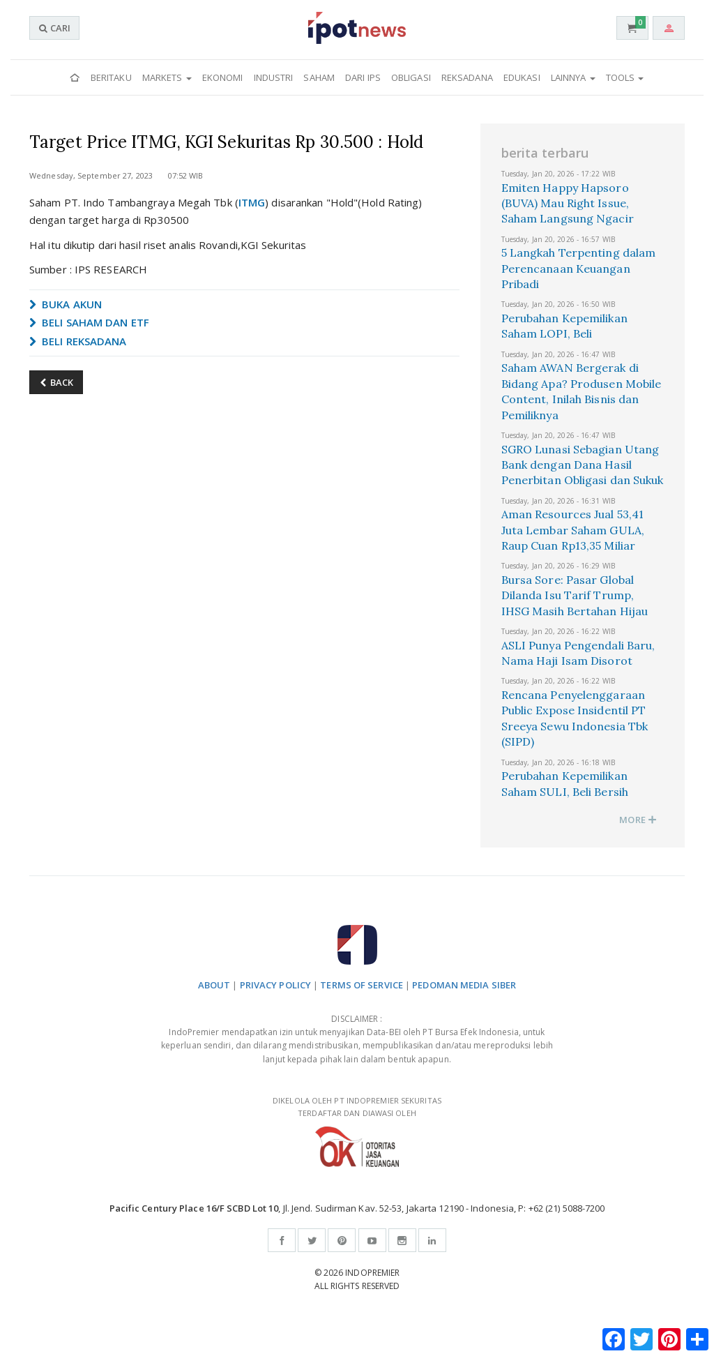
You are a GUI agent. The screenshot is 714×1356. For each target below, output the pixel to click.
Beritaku (111, 77)
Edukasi (521, 77)
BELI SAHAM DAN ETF (89, 322)
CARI (54, 28)
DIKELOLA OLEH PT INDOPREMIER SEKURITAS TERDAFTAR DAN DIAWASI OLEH (357, 1131)
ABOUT (214, 985)
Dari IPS (363, 77)
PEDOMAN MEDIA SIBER (464, 985)
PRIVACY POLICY (275, 985)
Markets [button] (167, 77)
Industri (274, 77)
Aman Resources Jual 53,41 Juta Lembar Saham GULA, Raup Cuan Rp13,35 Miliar (572, 529)
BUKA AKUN (65, 304)
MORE (638, 819)
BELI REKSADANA (78, 341)
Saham (319, 77)
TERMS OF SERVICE (361, 985)
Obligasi (411, 77)
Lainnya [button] (573, 77)
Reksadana (467, 77)
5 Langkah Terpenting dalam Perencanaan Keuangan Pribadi (578, 268)
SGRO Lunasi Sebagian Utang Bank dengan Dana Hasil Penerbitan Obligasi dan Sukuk (582, 465)
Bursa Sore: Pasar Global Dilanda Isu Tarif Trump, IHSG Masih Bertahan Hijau (574, 595)
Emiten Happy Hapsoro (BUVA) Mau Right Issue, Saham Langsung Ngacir (567, 203)
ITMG (251, 202)
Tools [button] (625, 77)
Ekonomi (222, 77)
